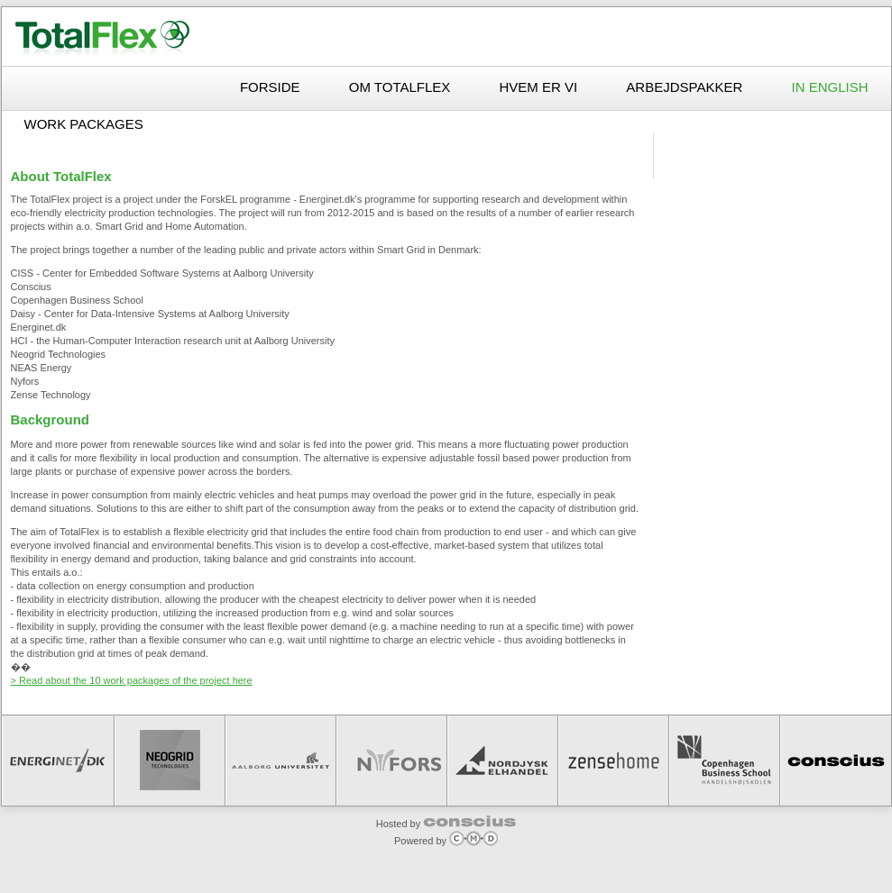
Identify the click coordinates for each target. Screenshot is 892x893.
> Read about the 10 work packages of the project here (132, 680)
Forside (272, 87)
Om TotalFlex (402, 87)
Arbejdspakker (686, 87)
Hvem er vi (541, 87)
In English (829, 87)
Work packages (83, 124)
